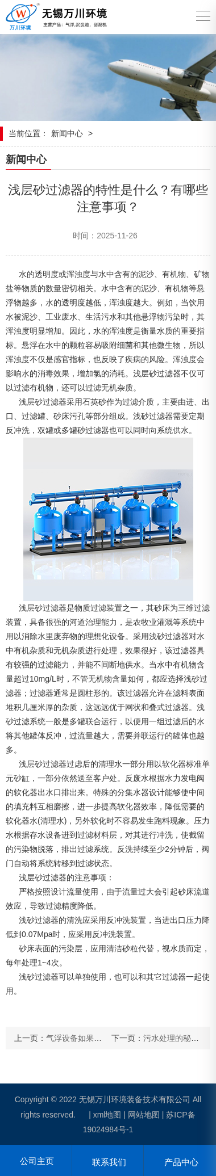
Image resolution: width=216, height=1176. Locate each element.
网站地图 (144, 1114)
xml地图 (107, 1114)
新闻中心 (67, 133)
